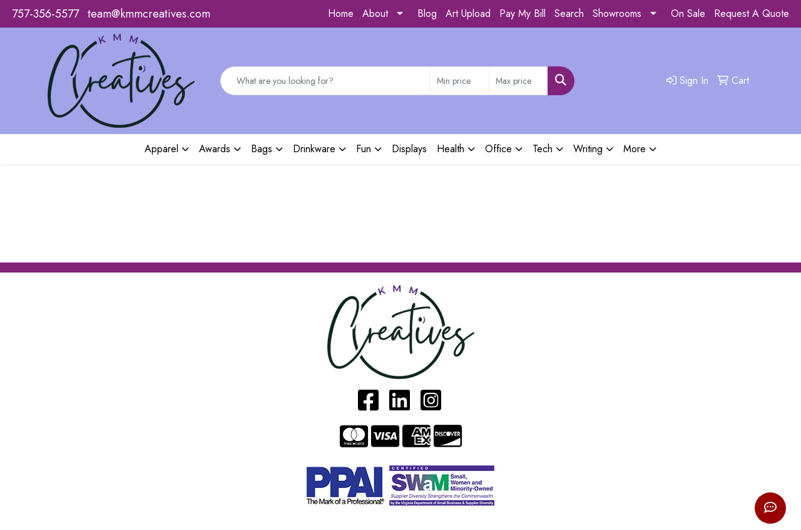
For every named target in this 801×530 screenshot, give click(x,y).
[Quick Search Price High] (518, 80)
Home (341, 13)
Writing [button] (588, 149)
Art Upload (468, 13)
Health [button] (450, 149)
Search (569, 13)
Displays (409, 149)
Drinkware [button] (314, 149)
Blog (427, 13)
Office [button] (498, 149)
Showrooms (617, 13)
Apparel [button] (161, 149)
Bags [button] (261, 149)
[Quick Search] (325, 80)
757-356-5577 (45, 14)
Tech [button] (543, 149)
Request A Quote (751, 13)
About (375, 13)
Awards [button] (214, 149)
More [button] (634, 149)
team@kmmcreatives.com (149, 14)
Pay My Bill (522, 13)
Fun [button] (363, 149)
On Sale (688, 13)
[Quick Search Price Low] (459, 80)
